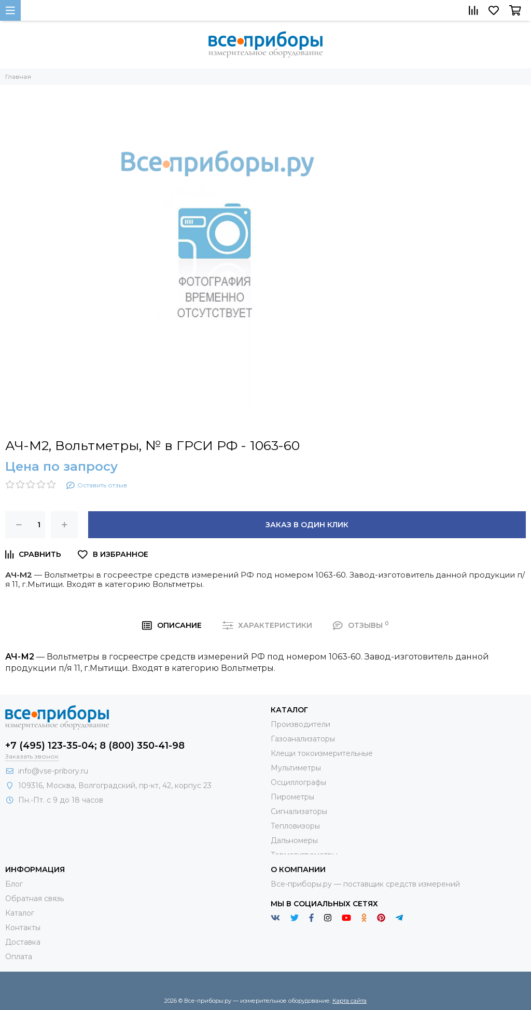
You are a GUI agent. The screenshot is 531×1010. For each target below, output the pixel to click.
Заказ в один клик (307, 524)
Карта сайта (349, 1000)
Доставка (22, 942)
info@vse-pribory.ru (53, 771)
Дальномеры (294, 840)
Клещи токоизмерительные (322, 753)
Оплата (18, 956)
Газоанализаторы (303, 739)
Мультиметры (296, 768)
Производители (300, 724)
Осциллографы (298, 782)
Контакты (22, 927)
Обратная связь (34, 898)
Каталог (19, 913)
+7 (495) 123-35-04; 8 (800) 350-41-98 (95, 745)
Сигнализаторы (299, 811)
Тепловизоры (295, 826)
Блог (14, 884)
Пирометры (292, 797)
